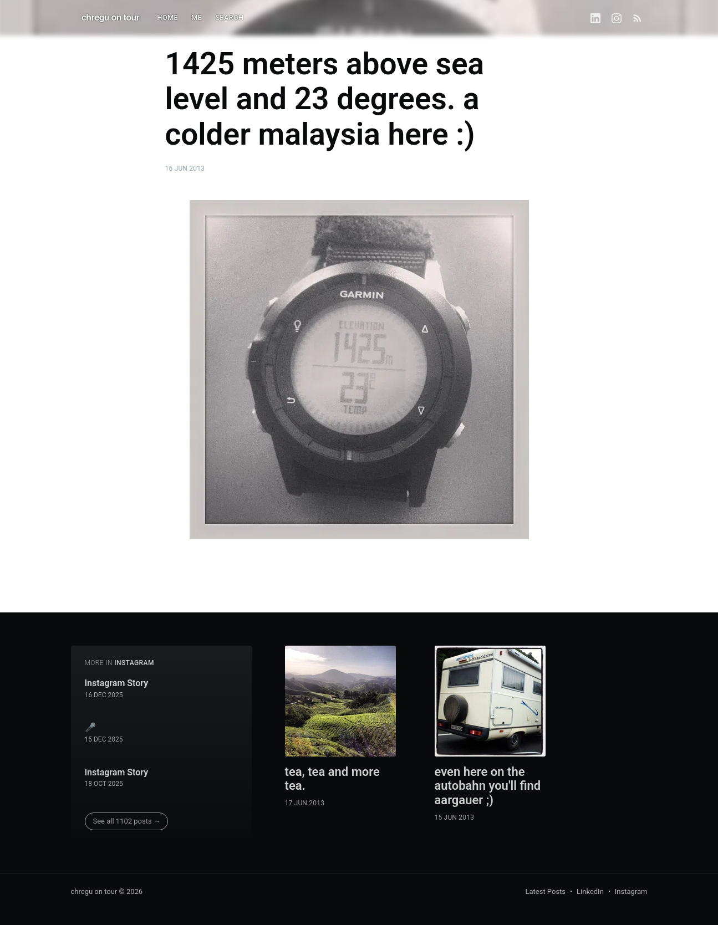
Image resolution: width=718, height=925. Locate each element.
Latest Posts (545, 891)
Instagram (631, 891)
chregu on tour (110, 17)
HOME (167, 17)
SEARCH (229, 17)
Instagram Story (117, 683)
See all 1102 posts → (127, 821)
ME (196, 17)
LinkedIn (590, 891)
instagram (134, 663)
